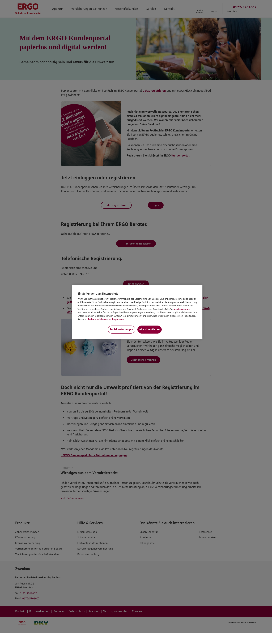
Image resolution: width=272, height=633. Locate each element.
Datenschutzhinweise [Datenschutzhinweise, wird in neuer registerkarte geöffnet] (99, 319)
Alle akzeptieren (149, 329)
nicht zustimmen (182, 309)
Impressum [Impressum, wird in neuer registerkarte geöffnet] (118, 319)
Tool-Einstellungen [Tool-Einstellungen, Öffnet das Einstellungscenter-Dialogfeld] (121, 329)
